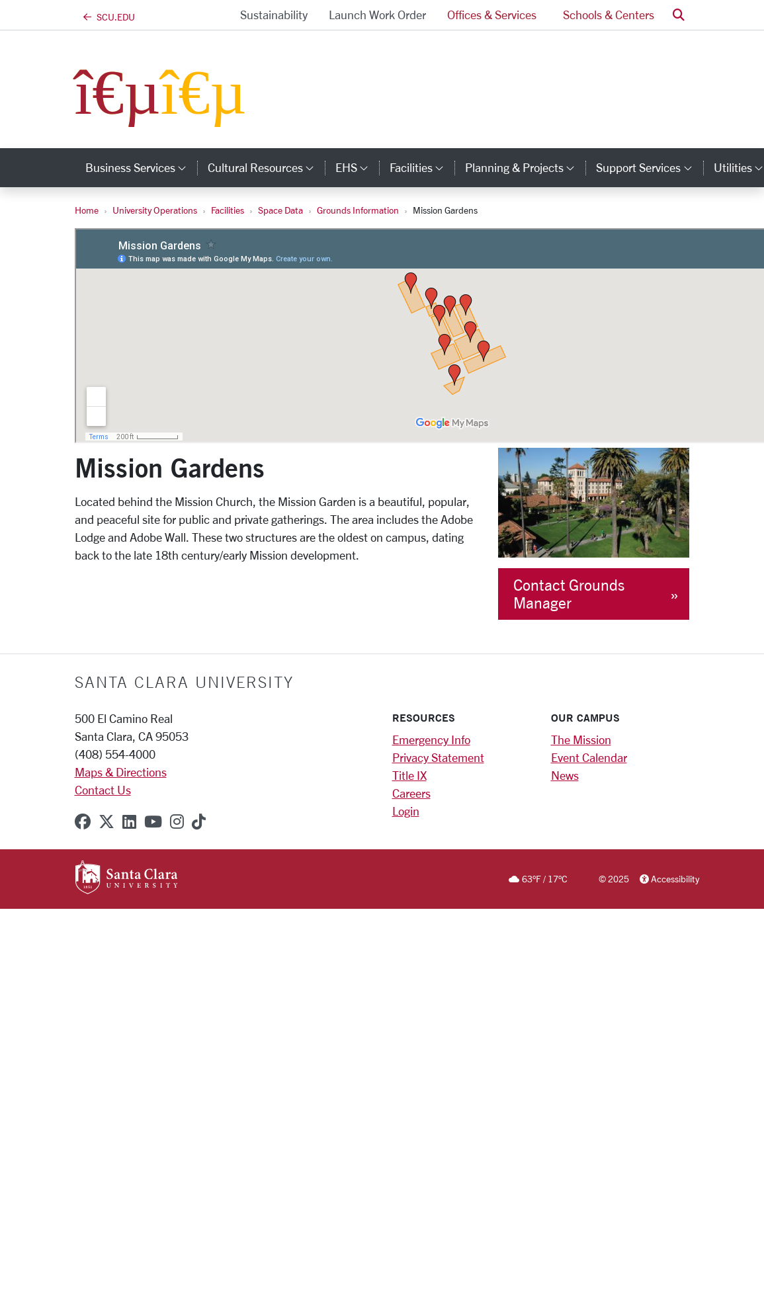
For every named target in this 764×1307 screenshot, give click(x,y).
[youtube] (153, 821)
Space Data (280, 210)
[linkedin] (129, 821)
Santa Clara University (184, 682)
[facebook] (83, 821)
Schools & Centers (608, 14)
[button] (678, 15)
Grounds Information (358, 210)
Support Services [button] (649, 167)
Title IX (409, 775)
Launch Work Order (377, 14)
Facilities (227, 210)
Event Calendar (589, 757)
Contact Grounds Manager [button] (568, 594)
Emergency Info (431, 739)
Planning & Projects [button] (525, 167)
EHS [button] (357, 167)
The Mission (581, 739)
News (565, 775)
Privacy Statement (438, 757)
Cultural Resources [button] (266, 167)
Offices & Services (491, 14)
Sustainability (274, 14)
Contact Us (103, 789)
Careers (411, 793)
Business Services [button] (141, 167)
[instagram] (177, 821)
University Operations (154, 210)
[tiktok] (199, 821)
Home (87, 210)
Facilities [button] (422, 167)
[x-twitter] (106, 821)
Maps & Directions (121, 772)
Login (405, 811)
